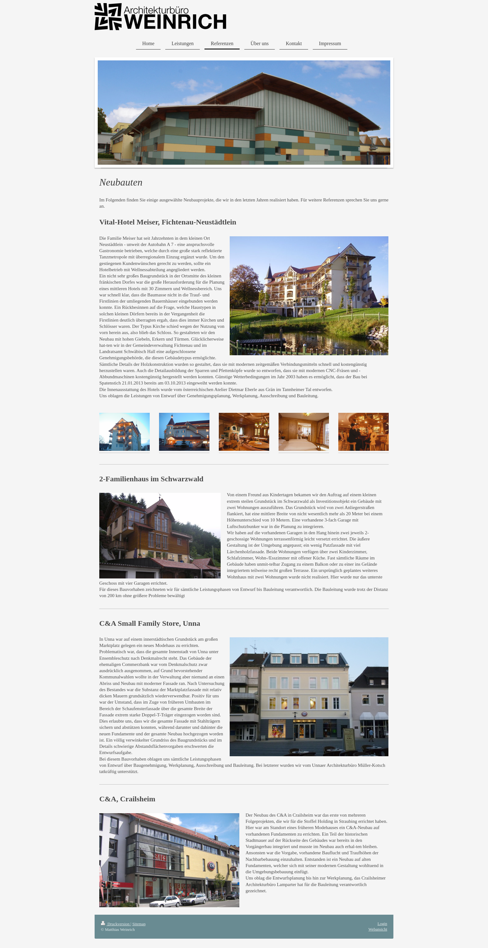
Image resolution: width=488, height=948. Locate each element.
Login (382, 923)
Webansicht (377, 929)
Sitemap (139, 924)
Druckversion (115, 924)
